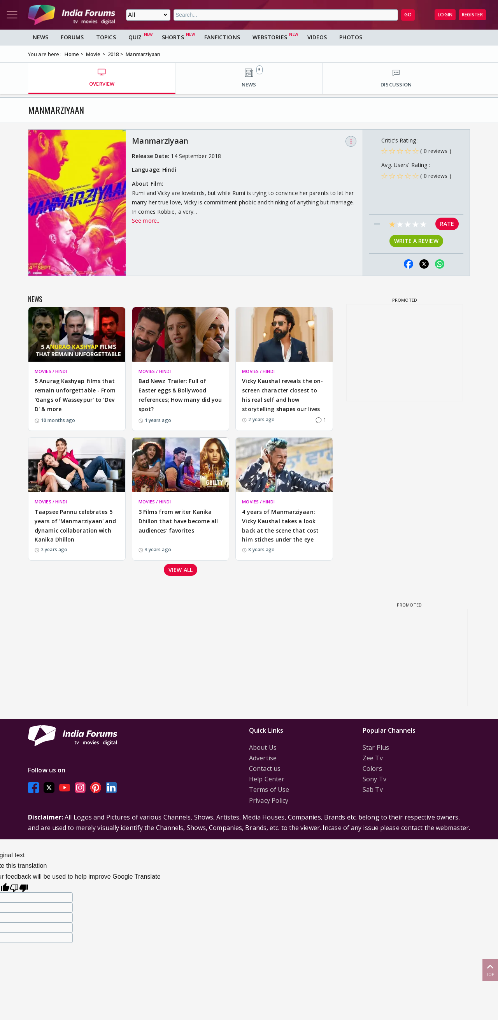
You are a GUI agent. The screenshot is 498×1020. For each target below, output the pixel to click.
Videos (317, 37)
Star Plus (376, 747)
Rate (447, 223)
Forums (72, 37)
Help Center (266, 779)
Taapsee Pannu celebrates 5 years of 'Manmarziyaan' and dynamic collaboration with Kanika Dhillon (75, 525)
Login (445, 14)
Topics (106, 37)
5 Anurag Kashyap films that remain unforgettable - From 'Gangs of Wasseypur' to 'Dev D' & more (75, 394)
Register (472, 14)
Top (490, 969)
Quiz (135, 37)
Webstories (270, 37)
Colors (372, 768)
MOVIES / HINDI (51, 371)
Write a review (416, 240)
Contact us (265, 768)
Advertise (263, 758)
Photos (350, 37)
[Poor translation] (19, 887)
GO (408, 14)
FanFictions (222, 37)
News (40, 37)
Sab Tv (373, 789)
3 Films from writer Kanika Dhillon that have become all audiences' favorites (178, 521)
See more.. (145, 220)
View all (180, 569)
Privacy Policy (268, 800)
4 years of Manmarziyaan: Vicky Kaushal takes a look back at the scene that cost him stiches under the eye (280, 525)
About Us (263, 747)
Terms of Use (269, 789)
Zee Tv (373, 758)
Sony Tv (374, 779)
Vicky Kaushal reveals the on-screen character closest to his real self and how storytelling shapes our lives (282, 394)
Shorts (173, 37)
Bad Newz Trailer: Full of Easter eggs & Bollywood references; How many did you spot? (180, 394)
